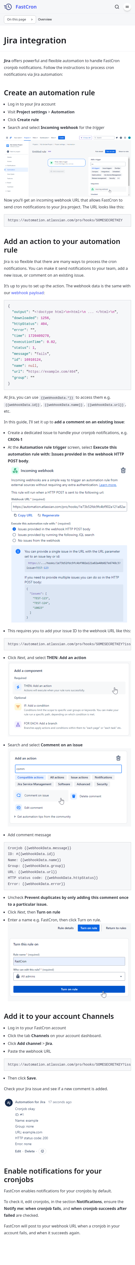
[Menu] (127, 7)
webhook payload (27, 292)
